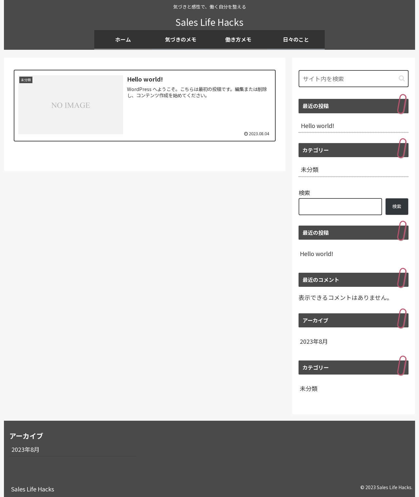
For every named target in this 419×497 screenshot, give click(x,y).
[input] (354, 78)
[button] (402, 78)
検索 (304, 192)
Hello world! (317, 125)
